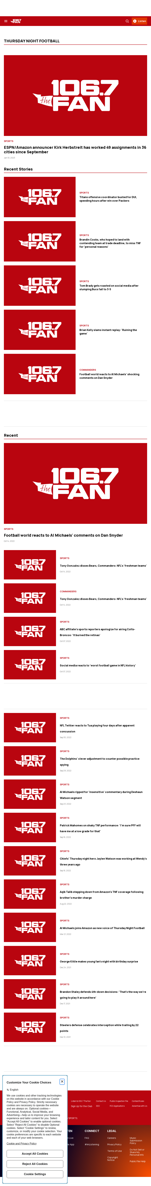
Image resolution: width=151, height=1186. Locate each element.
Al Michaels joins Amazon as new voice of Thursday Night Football (102, 927)
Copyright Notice (112, 1167)
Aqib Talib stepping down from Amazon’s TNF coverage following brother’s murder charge (102, 894)
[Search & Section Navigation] (6, 21)
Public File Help (138, 1170)
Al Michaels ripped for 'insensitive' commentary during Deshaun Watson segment (99, 794)
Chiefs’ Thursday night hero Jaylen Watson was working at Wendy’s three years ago (99, 861)
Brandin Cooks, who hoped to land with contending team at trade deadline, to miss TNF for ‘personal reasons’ (110, 243)
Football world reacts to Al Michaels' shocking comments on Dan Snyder (109, 376)
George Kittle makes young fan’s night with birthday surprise (99, 961)
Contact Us (95, 1105)
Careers (111, 1147)
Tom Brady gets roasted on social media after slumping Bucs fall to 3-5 (109, 287)
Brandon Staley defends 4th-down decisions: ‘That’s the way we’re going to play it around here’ (102, 994)
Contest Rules (137, 1104)
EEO (93, 1112)
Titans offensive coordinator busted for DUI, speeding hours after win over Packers (108, 198)
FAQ (87, 1147)
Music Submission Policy (136, 1150)
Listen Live (67, 1147)
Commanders (87, 370)
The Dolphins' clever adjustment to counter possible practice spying (96, 761)
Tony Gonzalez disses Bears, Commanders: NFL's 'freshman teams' (99, 565)
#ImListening (92, 1153)
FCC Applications (115, 1112)
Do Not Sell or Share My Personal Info (137, 1161)
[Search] (127, 21)
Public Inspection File (115, 1105)
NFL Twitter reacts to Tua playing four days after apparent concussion (99, 728)
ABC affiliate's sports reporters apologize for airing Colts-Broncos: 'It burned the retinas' (103, 631)
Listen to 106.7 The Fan (74, 1105)
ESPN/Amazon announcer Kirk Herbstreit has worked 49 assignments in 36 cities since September (75, 149)
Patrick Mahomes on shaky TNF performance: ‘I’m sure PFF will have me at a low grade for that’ (101, 827)
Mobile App (68, 1153)
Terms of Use (114, 1160)
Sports (8, 141)
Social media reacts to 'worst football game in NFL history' (99, 665)
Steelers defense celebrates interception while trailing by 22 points (103, 1027)
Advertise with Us (137, 1110)
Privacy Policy (114, 1153)
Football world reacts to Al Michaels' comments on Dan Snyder (63, 535)
